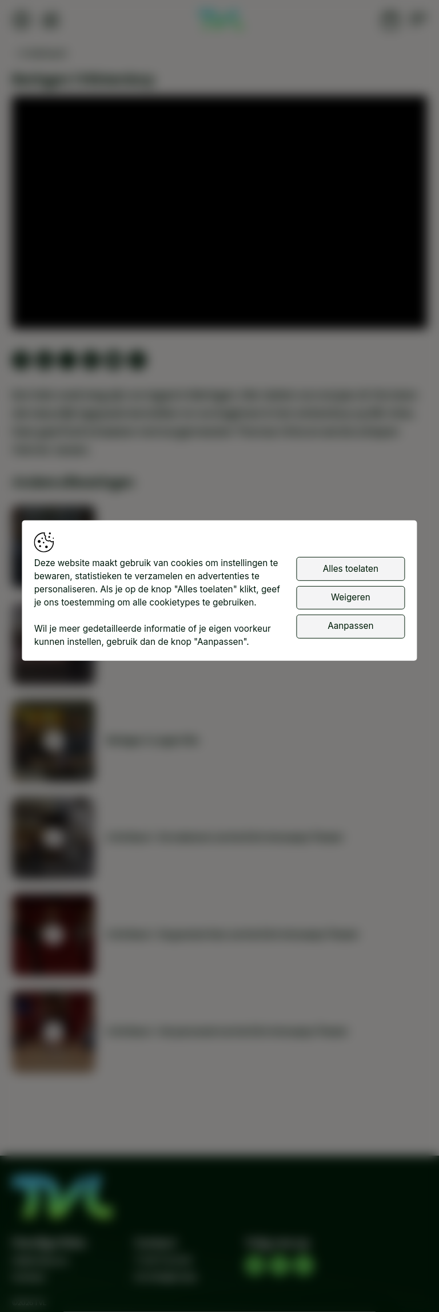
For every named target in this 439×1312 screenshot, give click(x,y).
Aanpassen (350, 648)
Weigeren (350, 619)
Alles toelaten (350, 590)
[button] (222, 215)
